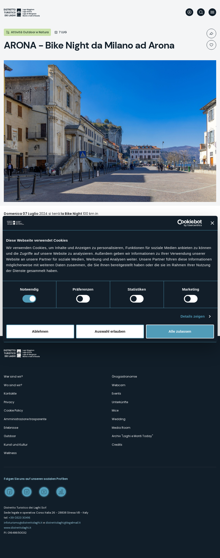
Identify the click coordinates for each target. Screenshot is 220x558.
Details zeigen (193, 316)
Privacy (9, 402)
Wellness (10, 453)
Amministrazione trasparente (25, 419)
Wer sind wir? (13, 376)
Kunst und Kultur (15, 445)
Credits (117, 445)
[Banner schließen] (212, 223)
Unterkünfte (120, 402)
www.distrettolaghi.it (17, 528)
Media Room (121, 428)
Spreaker (61, 492)
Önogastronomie (124, 376)
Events (116, 393)
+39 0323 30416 (19, 518)
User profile (189, 12)
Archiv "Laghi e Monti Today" (132, 436)
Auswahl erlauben (110, 331)
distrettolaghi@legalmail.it (63, 523)
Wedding (118, 419)
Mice (115, 410)
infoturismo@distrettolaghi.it (23, 523)
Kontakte (10, 393)
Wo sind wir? (13, 385)
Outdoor (10, 436)
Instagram (26, 492)
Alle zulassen (179, 331)
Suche (201, 12)
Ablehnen (40, 331)
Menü (212, 12)
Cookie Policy (13, 410)
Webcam (118, 385)
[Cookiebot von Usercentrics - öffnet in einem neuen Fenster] (181, 223)
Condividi (211, 33)
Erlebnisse (11, 428)
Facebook (9, 492)
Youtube (44, 492)
